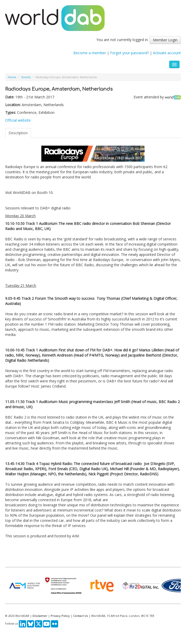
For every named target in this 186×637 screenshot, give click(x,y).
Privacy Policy (60, 616)
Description (18, 132)
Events (25, 77)
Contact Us (80, 616)
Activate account (167, 52)
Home (12, 77)
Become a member (89, 52)
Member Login (165, 39)
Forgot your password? (129, 52)
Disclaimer (40, 616)
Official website (18, 120)
